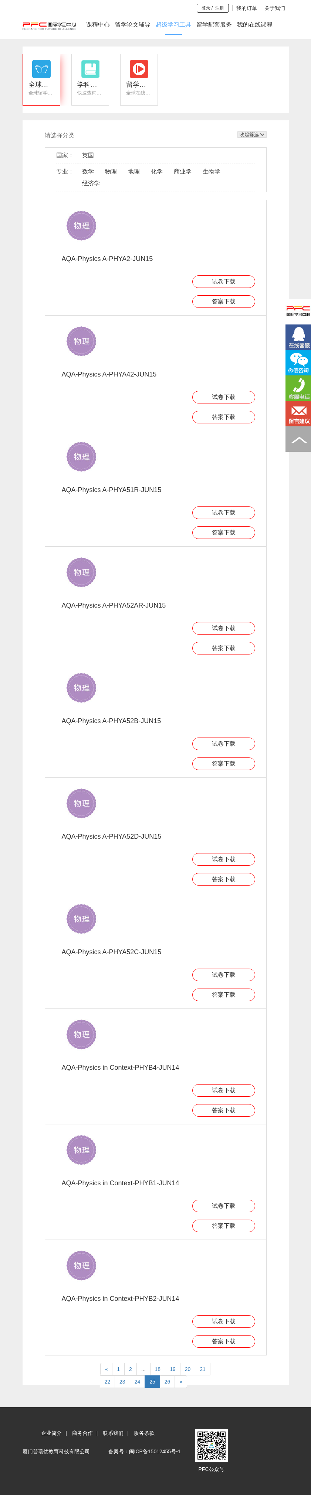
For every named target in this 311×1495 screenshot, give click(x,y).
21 (203, 1369)
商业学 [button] (183, 171)
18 (158, 1369)
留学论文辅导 (133, 24)
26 (167, 1382)
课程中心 (98, 24)
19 (173, 1369)
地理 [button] (134, 171)
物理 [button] (111, 171)
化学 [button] (157, 171)
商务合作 (82, 1433)
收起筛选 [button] (252, 134)
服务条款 (144, 1433)
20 (188, 1369)
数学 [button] (88, 171)
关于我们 (274, 8)
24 (138, 1382)
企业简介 (51, 1433)
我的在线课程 (255, 24)
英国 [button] (88, 155)
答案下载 (224, 301)
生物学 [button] (211, 171)
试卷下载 (224, 281)
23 (122, 1382)
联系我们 (113, 1433)
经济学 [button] (91, 183)
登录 (206, 8)
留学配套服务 (214, 24)
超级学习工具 (173, 24)
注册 (219, 8)
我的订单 (246, 8)
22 (108, 1382)
